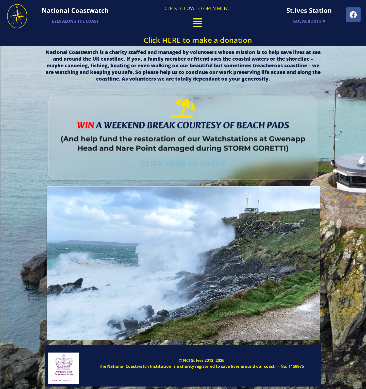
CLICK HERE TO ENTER (183, 161)
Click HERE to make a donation (198, 40)
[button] (198, 22)
